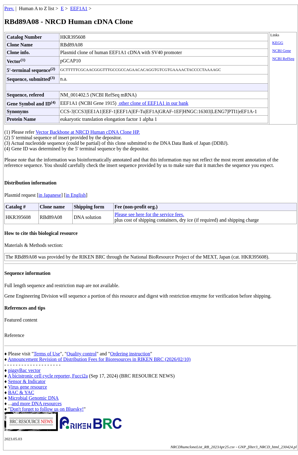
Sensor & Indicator (27, 381)
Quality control (81, 353)
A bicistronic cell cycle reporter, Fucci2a (48, 375)
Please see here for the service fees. (149, 214)
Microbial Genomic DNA (33, 398)
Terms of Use (47, 353)
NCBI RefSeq (283, 59)
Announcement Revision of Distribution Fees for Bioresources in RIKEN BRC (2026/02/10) (99, 359)
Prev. (9, 8)
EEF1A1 (78, 8)
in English (76, 195)
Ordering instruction (130, 353)
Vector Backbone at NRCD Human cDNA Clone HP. (88, 132)
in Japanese (49, 195)
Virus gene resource (27, 387)
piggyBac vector (24, 370)
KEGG (277, 43)
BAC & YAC (21, 392)
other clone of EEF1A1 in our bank (153, 103)
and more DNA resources (37, 403)
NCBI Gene (281, 51)
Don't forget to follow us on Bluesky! (47, 409)
